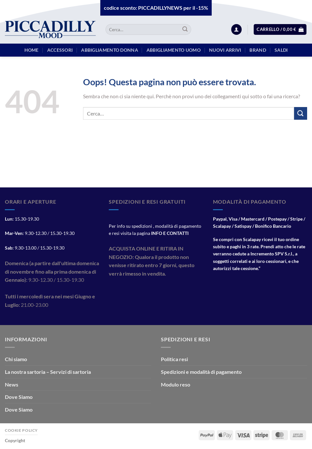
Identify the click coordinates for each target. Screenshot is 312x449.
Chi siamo (16, 359)
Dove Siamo (19, 397)
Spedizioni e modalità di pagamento (201, 372)
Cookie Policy (21, 430)
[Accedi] (236, 29)
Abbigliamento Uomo (174, 50)
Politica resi (174, 359)
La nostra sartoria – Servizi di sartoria (48, 372)
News (11, 384)
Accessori (60, 50)
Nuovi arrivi (225, 50)
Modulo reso (175, 384)
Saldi (281, 50)
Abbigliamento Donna (109, 50)
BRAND (257, 50)
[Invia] (185, 29)
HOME (31, 50)
